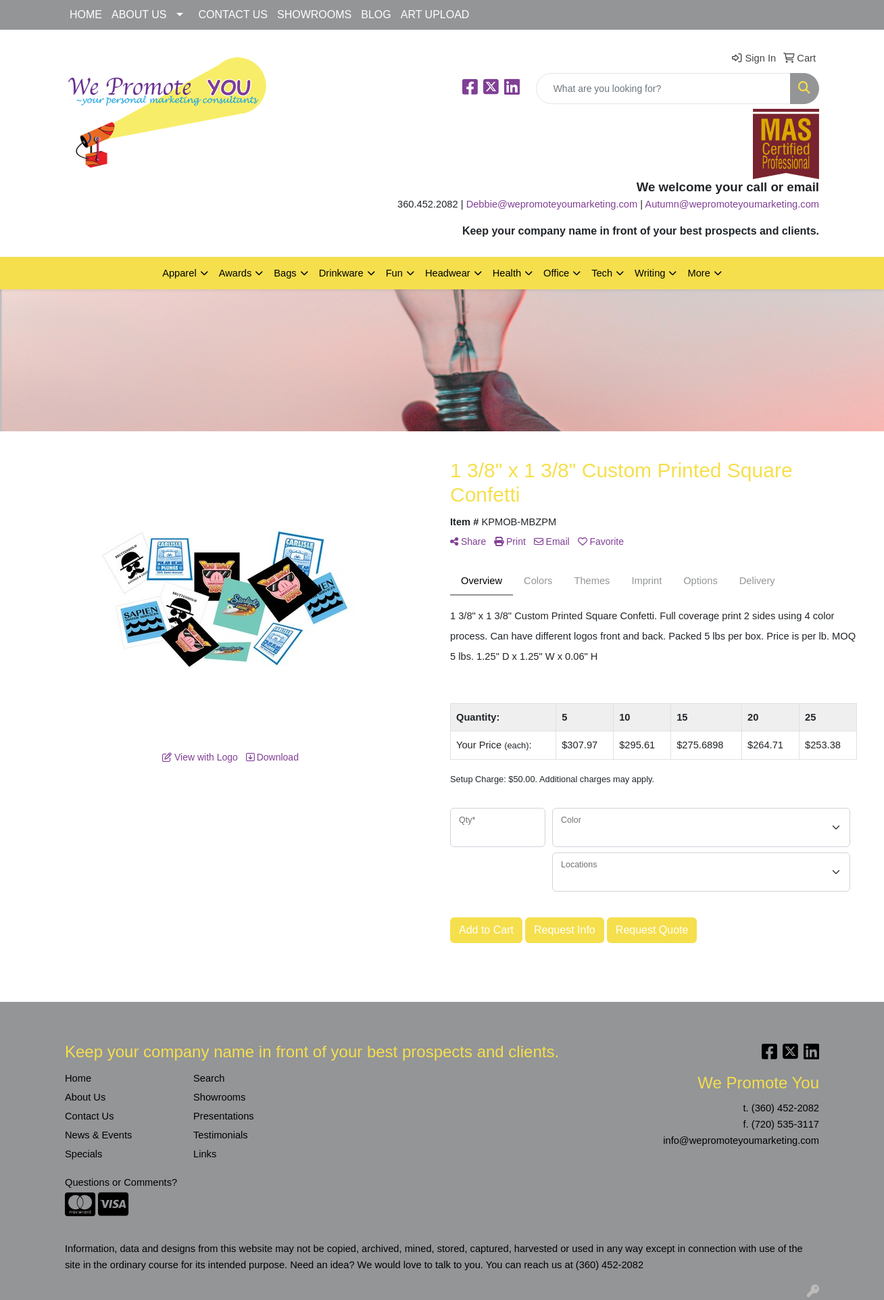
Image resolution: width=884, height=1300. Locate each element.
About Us (85, 1097)
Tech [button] (601, 273)
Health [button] (507, 273)
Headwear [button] (447, 273)
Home (78, 1078)
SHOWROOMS (314, 14)
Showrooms (219, 1097)
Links (204, 1154)
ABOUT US (139, 14)
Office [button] (556, 273)
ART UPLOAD (435, 14)
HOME (86, 14)
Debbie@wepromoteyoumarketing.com (552, 204)
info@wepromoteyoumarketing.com (741, 1140)
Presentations (223, 1116)
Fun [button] (394, 273)
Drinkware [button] (341, 273)
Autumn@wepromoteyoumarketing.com (732, 204)
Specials (83, 1154)
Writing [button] (650, 273)
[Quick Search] (663, 88)
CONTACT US (233, 14)
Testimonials (220, 1135)
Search (208, 1078)
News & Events (98, 1135)
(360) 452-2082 (785, 1108)
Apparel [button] (179, 273)
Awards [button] (235, 273)
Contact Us (89, 1116)
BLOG (376, 14)
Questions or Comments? (121, 1182)
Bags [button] (285, 273)
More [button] (698, 273)
